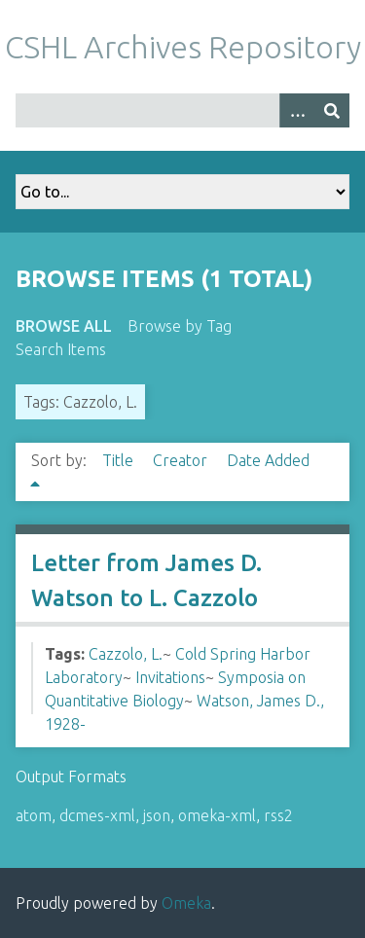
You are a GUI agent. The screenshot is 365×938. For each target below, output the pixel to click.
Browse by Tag (180, 326)
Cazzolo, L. (126, 654)
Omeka (186, 903)
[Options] (296, 110)
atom (34, 815)
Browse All (64, 326)
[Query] (182, 110)
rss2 (278, 815)
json (156, 815)
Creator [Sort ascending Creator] (182, 460)
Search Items (61, 349)
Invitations (170, 677)
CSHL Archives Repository (183, 46)
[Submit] (331, 110)
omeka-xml (217, 815)
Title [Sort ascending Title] (119, 460)
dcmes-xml (97, 815)
